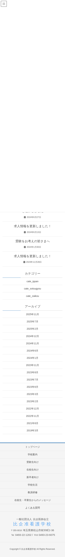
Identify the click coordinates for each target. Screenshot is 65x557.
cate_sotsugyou (32, 288)
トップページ (32, 446)
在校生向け (33, 469)
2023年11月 (32, 365)
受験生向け (33, 462)
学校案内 (32, 454)
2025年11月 (32, 314)
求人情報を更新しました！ (32, 226)
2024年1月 (32, 358)
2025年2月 (32, 328)
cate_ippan (32, 281)
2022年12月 (32, 408)
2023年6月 (32, 386)
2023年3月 (32, 394)
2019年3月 (32, 430)
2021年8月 (32, 423)
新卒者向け (33, 477)
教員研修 (32, 492)
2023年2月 (32, 401)
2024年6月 (32, 350)
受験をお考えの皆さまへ (32, 241)
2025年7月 (32, 321)
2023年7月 (32, 379)
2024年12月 (32, 336)
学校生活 (32, 484)
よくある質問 (32, 507)
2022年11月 (32, 416)
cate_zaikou (32, 296)
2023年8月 (32, 372)
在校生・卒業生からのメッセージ (32, 500)
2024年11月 (32, 343)
